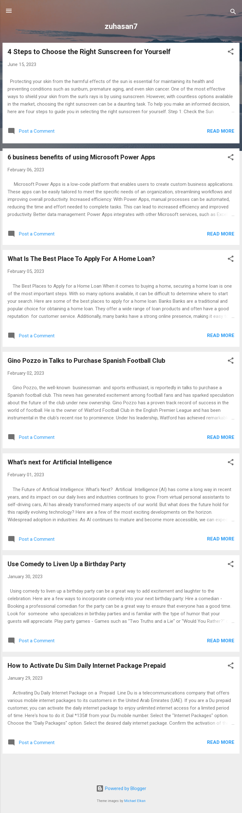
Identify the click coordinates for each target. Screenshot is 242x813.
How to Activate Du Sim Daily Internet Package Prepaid (87, 665)
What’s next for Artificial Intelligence (60, 462)
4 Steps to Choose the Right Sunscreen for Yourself (89, 52)
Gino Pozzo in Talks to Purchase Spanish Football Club (86, 360)
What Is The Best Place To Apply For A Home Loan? (81, 259)
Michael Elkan (135, 801)
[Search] (233, 12)
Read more (220, 131)
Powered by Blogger (121, 788)
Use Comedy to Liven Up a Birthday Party (67, 564)
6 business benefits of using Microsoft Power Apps (81, 157)
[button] (230, 53)
